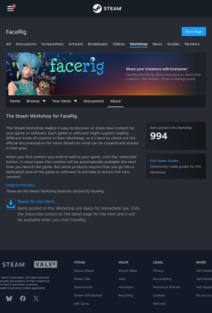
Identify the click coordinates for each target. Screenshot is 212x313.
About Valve (127, 270)
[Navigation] (10, 9)
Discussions (26, 44)
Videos (119, 44)
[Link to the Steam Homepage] (107, 9)
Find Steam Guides (164, 161)
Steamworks (83, 287)
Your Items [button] (64, 101)
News (157, 44)
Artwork (75, 44)
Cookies (159, 295)
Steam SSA (82, 279)
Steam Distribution (88, 295)
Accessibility (162, 279)
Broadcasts (98, 44)
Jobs (121, 279)
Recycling (125, 295)
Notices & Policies (166, 287)
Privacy (158, 270)
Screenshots (52, 44)
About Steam (84, 270)
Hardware (125, 287)
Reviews (192, 44)
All (8, 44)
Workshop (139, 44)
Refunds (159, 303)
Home (15, 101)
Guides (173, 44)
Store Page (194, 32)
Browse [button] (36, 101)
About (115, 101)
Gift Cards (81, 303)
